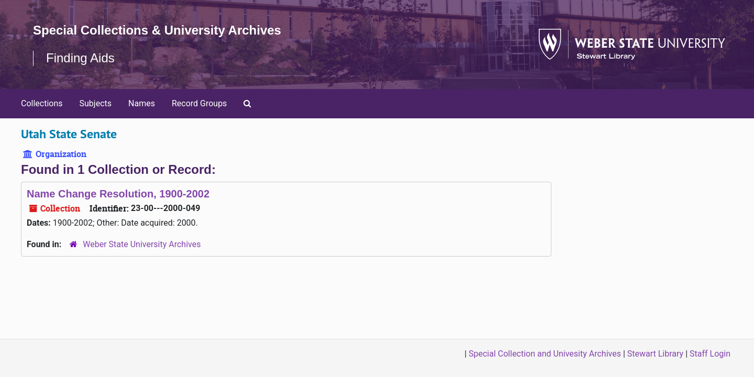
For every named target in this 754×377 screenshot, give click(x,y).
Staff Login (710, 354)
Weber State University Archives (142, 244)
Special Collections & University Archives (157, 30)
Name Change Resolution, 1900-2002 (118, 193)
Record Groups (199, 103)
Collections (42, 103)
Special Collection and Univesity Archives (545, 354)
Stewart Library (655, 354)
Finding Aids (80, 58)
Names (141, 103)
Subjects (96, 103)
